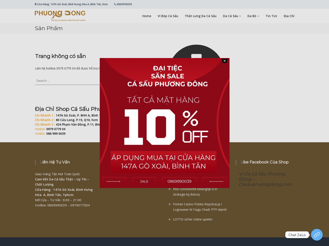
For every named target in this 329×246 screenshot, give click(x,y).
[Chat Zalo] (317, 235)
